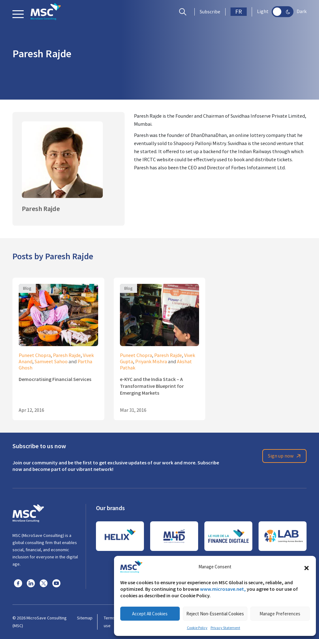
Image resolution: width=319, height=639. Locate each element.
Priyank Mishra (151, 362)
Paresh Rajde (67, 355)
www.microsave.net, (223, 589)
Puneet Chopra (35, 355)
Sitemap (85, 618)
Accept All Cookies (150, 614)
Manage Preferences (279, 614)
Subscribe (210, 12)
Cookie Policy (197, 627)
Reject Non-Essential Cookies (215, 614)
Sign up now (285, 456)
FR (238, 12)
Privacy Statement (225, 627)
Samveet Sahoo (51, 362)
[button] (306, 567)
